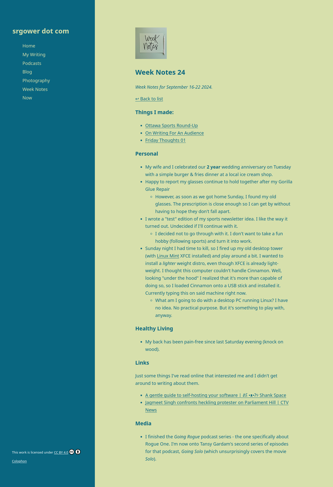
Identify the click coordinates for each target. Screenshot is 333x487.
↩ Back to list (149, 99)
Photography (36, 80)
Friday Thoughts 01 (165, 140)
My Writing (33, 54)
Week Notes (35, 89)
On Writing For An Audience (174, 133)
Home (28, 46)
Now (27, 98)
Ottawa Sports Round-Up (171, 125)
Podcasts (31, 63)
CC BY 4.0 (61, 452)
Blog (27, 72)
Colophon (19, 461)
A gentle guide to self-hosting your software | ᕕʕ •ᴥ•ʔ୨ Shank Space (215, 395)
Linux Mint (168, 256)
